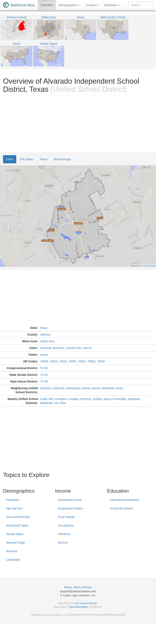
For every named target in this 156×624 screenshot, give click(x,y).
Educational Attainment (124, 500)
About (68, 587)
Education (112, 5)
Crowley (73, 399)
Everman (85, 399)
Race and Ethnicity (18, 517)
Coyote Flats (74, 348)
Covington (60, 399)
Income (92, 5)
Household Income (70, 500)
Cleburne (58, 388)
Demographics (69, 5)
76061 (82, 361)
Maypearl (134, 399)
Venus (44, 354)
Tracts (43, 159)
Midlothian (46, 403)
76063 (91, 361)
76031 (63, 361)
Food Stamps (66, 517)
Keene (87, 348)
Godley (97, 399)
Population (13, 500)
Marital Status (15, 534)
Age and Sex (14, 508)
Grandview (72, 388)
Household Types (17, 525)
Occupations (66, 525)
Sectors (63, 542)
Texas (44, 327)
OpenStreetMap (78, 606)
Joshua (85, 388)
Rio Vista (60, 403)
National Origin (15, 542)
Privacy (87, 587)
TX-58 (44, 381)
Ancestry (11, 551)
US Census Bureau (86, 603)
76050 (72, 361)
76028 (53, 361)
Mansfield (108, 388)
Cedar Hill (46, 399)
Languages (13, 559)
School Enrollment (121, 508)
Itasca (107, 399)
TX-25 (44, 368)
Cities (9, 159)
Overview (47, 5)
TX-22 (44, 374)
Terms (77, 587)
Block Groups (62, 159)
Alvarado (45, 348)
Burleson (58, 348)
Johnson (45, 334)
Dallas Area (47, 341)
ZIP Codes (26, 159)
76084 (101, 361)
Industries (64, 534)
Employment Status (70, 508)
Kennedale (119, 399)
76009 (44, 361)
